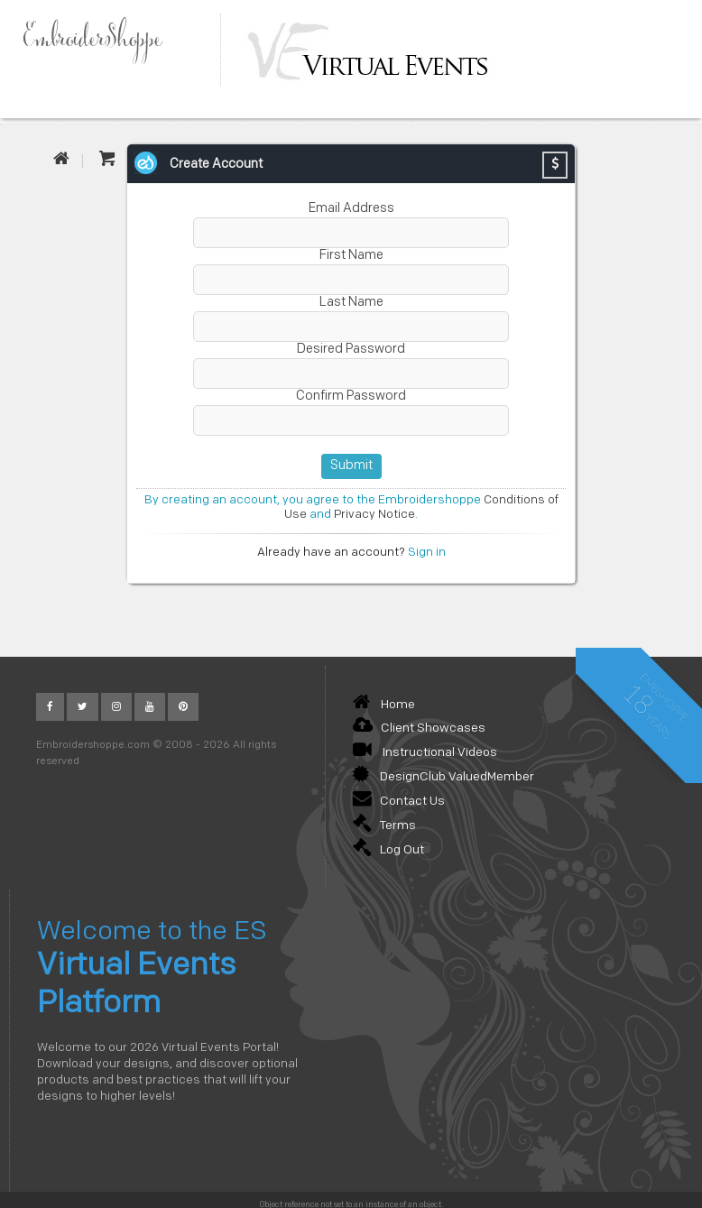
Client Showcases (419, 728)
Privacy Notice (374, 515)
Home (384, 705)
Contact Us (399, 801)
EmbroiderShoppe (100, 39)
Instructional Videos (425, 753)
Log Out (388, 850)
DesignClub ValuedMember (443, 777)
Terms (384, 826)
